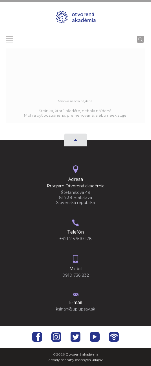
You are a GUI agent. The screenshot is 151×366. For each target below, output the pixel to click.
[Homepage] (75, 18)
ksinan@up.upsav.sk (75, 309)
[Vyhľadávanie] (140, 39)
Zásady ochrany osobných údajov (75, 360)
